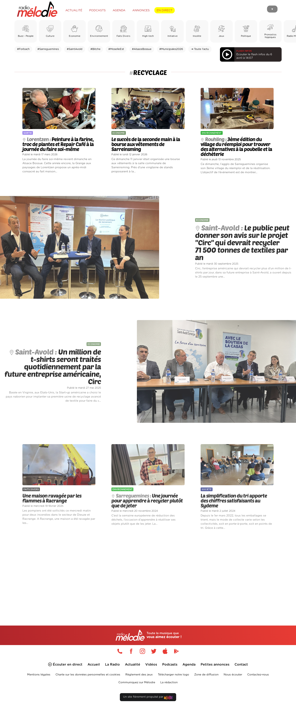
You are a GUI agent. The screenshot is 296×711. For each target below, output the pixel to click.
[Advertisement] (148, 573)
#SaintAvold (74, 49)
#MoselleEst (116, 49)
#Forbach (23, 49)
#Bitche (95, 49)
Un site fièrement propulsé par (148, 698)
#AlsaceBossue (141, 49)
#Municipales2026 (171, 49)
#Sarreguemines (48, 49)
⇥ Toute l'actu (200, 49)
